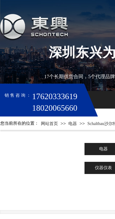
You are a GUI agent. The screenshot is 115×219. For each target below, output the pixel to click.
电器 (72, 123)
